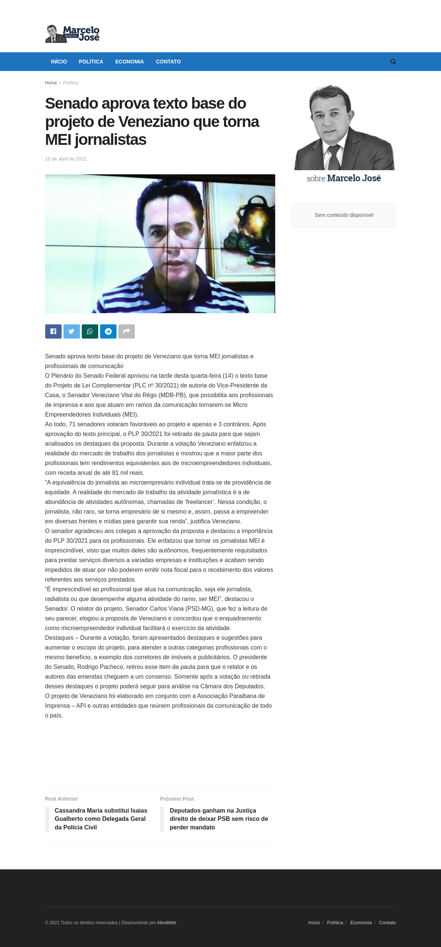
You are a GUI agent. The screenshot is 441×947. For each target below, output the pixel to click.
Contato (168, 62)
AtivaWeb (166, 922)
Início (59, 62)
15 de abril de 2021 (66, 159)
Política (91, 62)
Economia (129, 62)
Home (51, 82)
